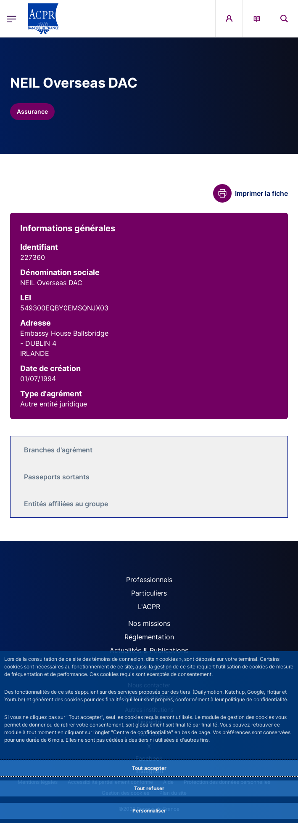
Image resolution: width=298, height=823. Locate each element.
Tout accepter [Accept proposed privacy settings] (149, 768)
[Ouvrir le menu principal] (11, 18)
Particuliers (149, 593)
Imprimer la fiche (261, 193)
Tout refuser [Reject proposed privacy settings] (149, 788)
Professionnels (149, 579)
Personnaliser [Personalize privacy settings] (149, 810)
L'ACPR (149, 606)
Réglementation (149, 637)
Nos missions (149, 623)
